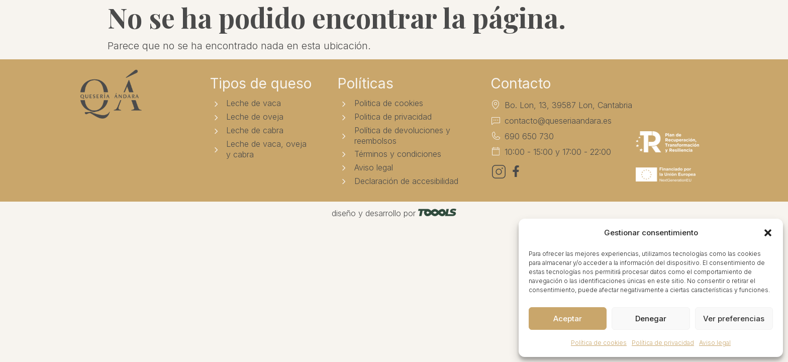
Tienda (326, 24)
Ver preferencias (733, 318)
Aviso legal (715, 342)
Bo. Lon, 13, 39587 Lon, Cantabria (568, 105)
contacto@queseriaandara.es (558, 121)
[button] (768, 233)
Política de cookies (599, 342)
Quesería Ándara (251, 24)
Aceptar (567, 318)
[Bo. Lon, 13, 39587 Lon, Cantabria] (495, 104)
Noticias (449, 24)
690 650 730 (529, 136)
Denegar (650, 318)
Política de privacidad (663, 342)
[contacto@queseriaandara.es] (495, 120)
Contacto (508, 24)
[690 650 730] (495, 135)
